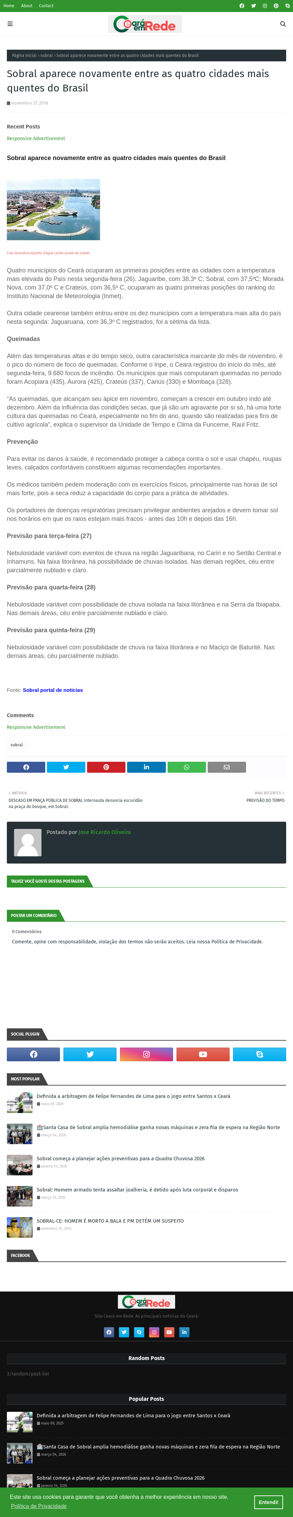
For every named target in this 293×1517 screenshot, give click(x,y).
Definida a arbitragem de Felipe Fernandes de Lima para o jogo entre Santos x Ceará (133, 1096)
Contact (46, 5)
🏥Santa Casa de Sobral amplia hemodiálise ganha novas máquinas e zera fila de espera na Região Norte (158, 1127)
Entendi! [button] (269, 1502)
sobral (46, 55)
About (26, 5)
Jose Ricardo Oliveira (104, 832)
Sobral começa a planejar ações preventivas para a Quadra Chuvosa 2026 (121, 1158)
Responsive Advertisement (36, 139)
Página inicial (24, 55)
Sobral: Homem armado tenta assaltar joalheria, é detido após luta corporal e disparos (137, 1190)
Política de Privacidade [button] (39, 1506)
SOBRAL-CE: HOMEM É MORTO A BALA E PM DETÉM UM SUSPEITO (110, 1221)
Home (8, 5)
